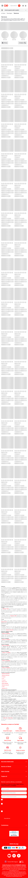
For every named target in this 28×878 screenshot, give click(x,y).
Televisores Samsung (5, 675)
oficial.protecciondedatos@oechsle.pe (14, 876)
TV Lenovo (4, 680)
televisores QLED (6, 608)
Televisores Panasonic (6, 673)
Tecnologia (9, 13)
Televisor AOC (4, 681)
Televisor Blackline (5, 683)
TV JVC (3, 686)
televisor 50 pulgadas (6, 652)
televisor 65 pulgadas (6, 667)
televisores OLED (13, 615)
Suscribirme (7, 818)
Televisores (16, 13)
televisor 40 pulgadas (6, 639)
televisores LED (4, 621)
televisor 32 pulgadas (6, 633)
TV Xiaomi (3, 676)
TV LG (3, 678)
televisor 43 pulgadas (5, 645)
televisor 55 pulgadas (6, 660)
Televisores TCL (4, 688)
